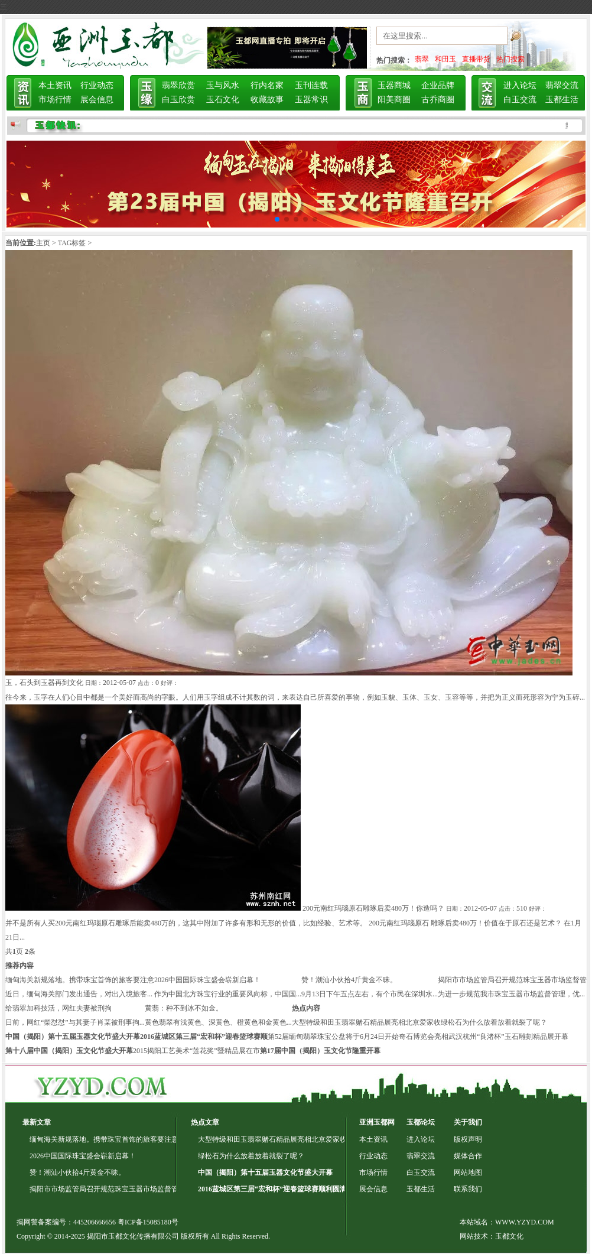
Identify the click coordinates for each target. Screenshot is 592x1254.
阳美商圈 (394, 99)
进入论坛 (519, 85)
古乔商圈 (437, 99)
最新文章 (36, 1122)
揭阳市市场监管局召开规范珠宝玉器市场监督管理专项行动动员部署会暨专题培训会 (161, 1189)
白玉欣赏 (178, 99)
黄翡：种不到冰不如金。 (184, 1008)
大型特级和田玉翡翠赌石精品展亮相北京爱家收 (366, 1022)
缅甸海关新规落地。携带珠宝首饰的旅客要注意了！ (111, 1139)
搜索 (529, 38)
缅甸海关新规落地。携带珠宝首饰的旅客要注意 (79, 980)
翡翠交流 (561, 85)
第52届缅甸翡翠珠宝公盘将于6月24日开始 (333, 1036)
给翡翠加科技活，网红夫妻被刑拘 (58, 1008)
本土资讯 (54, 85)
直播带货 (476, 59)
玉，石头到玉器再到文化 (44, 682)
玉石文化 (222, 99)
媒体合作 (468, 1156)
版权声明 (468, 1139)
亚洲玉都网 (377, 1122)
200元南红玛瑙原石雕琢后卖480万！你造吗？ (373, 908)
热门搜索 (510, 59)
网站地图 (468, 1172)
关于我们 (468, 1122)
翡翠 (422, 59)
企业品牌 (437, 85)
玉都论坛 (420, 1122)
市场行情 (54, 99)
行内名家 (267, 85)
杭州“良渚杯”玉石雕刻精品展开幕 (515, 1036)
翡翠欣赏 (178, 85)
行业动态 (96, 85)
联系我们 (468, 1189)
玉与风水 (222, 85)
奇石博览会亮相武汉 (431, 1036)
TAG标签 (72, 243)
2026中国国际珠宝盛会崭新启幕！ (207, 980)
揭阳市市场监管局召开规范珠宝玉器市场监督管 (512, 980)
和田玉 (445, 59)
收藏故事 (267, 99)
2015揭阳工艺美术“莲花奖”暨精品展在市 (196, 1051)
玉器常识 (311, 99)
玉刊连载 (311, 85)
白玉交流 (519, 99)
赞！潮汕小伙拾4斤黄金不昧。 (349, 980)
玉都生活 (561, 99)
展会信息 (96, 99)
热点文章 (205, 1122)
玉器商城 (394, 85)
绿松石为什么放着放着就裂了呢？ (494, 1022)
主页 (43, 243)
